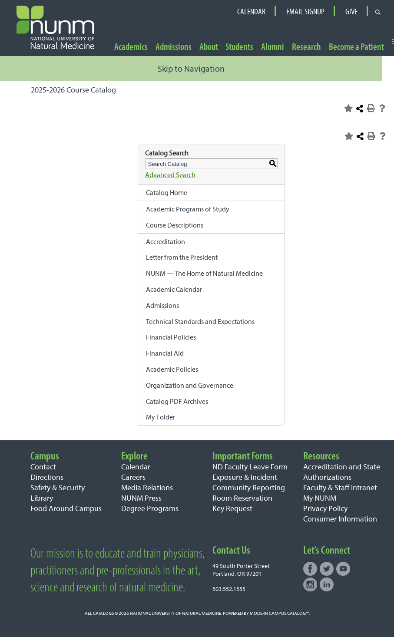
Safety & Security (57, 487)
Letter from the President (182, 257)
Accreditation (165, 241)
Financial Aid (165, 353)
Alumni (272, 47)
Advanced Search (170, 174)
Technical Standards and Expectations (200, 321)
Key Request (232, 508)
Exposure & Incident (244, 477)
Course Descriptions (174, 225)
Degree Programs (150, 508)
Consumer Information (340, 519)
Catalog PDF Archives (177, 401)
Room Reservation (242, 498)
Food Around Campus (66, 508)
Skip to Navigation (191, 68)
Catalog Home (166, 192)
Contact (43, 467)
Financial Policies (171, 337)
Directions (46, 477)
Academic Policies (172, 369)
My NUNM (319, 498)
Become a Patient (356, 47)
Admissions (174, 47)
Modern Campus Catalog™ (279, 613)
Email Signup (305, 11)
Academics (131, 47)
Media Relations (147, 487)
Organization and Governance (189, 385)
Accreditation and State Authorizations (341, 472)
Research (306, 47)
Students (239, 47)
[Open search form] (378, 11)
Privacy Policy (325, 508)
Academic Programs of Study (187, 209)
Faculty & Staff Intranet (340, 487)
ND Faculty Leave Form (250, 467)
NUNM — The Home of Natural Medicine (204, 273)
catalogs (103, 613)
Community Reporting (248, 487)
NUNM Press (141, 498)
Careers (133, 477)
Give (351, 11)
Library (41, 498)
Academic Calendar (174, 289)
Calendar (251, 11)
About (208, 47)
